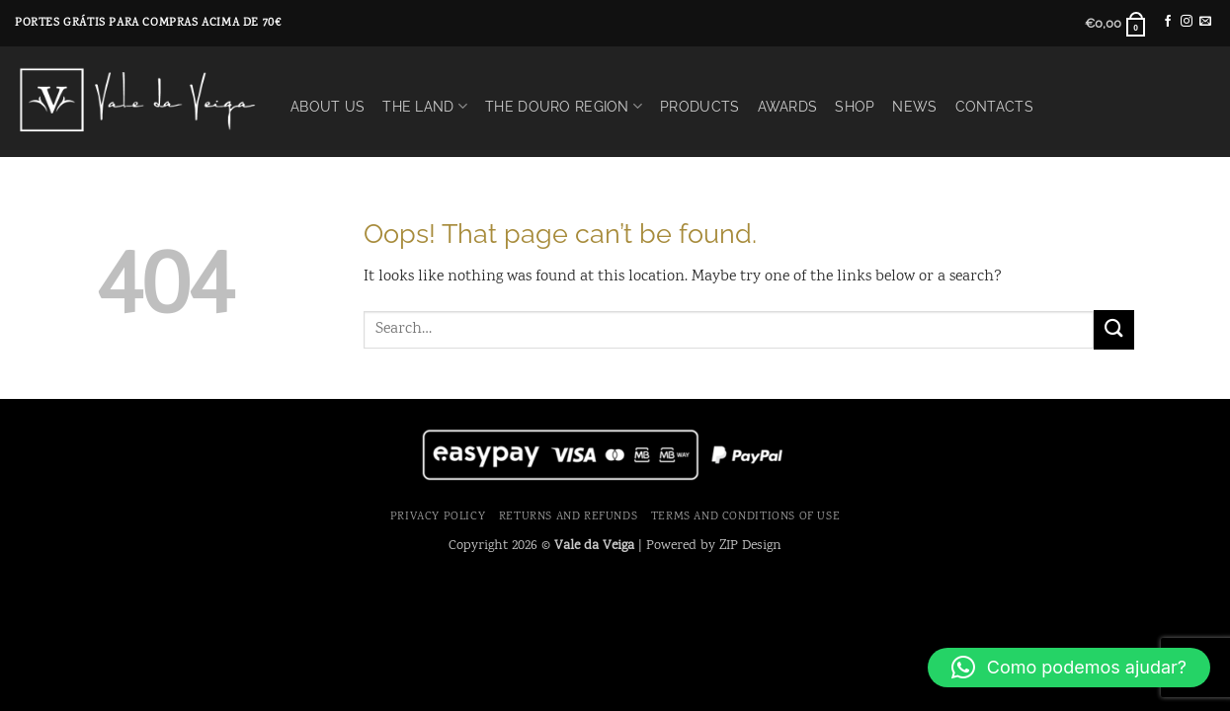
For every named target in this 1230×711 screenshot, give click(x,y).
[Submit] (1113, 329)
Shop (854, 106)
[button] (1116, 24)
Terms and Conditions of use (746, 516)
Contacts (994, 106)
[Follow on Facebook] (1168, 22)
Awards (788, 106)
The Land (424, 106)
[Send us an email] (1205, 22)
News (914, 106)
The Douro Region (563, 106)
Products (699, 106)
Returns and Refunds (568, 516)
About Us (327, 106)
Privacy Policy (438, 516)
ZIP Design (750, 545)
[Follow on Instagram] (1186, 22)
